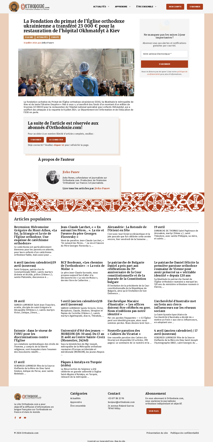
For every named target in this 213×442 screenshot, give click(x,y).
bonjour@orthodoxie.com (121, 402)
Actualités (102, 7)
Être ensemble (147, 7)
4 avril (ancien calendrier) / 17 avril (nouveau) (176, 332)
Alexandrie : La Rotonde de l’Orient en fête (127, 228)
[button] (109, 7)
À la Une (29, 37)
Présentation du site (157, 433)
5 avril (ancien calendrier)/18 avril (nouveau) (82, 302)
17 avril (19, 362)
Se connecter (56, 140)
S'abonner (195, 7)
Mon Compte (175, 7)
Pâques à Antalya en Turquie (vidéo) (81, 363)
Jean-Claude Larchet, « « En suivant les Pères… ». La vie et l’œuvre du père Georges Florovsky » (82, 232)
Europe (55, 37)
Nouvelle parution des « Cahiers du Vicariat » (124, 332)
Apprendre (124, 7)
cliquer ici (59, 145)
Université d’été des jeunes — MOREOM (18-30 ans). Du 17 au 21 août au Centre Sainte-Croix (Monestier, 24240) (83, 335)
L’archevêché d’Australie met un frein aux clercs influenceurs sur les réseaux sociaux (175, 306)
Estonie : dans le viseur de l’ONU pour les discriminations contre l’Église (33, 335)
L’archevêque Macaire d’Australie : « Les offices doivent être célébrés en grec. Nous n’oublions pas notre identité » (129, 307)
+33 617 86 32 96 (116, 398)
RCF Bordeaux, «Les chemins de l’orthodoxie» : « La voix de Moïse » (83, 266)
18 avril (19, 301)
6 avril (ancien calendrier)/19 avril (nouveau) (35, 264)
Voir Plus (154, 411)
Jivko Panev (71, 172)
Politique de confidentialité (184, 433)
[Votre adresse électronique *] (164, 54)
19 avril (159, 227)
